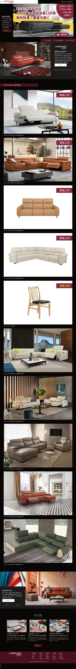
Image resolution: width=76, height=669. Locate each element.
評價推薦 (54, 654)
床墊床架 (70, 70)
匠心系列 (33, 655)
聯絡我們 (47, 659)
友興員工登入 (61, 659)
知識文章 (7, 605)
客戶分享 (60, 655)
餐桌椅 (63, 70)
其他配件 (54, 657)
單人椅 (33, 659)
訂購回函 (54, 659)
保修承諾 (18, 605)
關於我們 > (6, 30)
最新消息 (41, 654)
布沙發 (54, 655)
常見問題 (60, 654)
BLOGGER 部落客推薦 (58, 40)
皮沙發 (60, 70)
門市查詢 (41, 659)
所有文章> (8, 601)
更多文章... (38, 646)
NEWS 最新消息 (48, 40)
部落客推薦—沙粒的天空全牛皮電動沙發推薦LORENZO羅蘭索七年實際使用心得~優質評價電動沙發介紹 (16, 635)
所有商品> (60, 64)
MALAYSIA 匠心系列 (70, 40)
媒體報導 (47, 654)
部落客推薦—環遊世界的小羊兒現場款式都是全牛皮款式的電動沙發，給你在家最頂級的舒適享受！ (58, 635)
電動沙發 (56, 70)
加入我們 (60, 657)
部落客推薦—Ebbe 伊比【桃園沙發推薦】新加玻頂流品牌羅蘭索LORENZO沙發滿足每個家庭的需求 (37, 635)
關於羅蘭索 (34, 654)
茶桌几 (66, 70)
